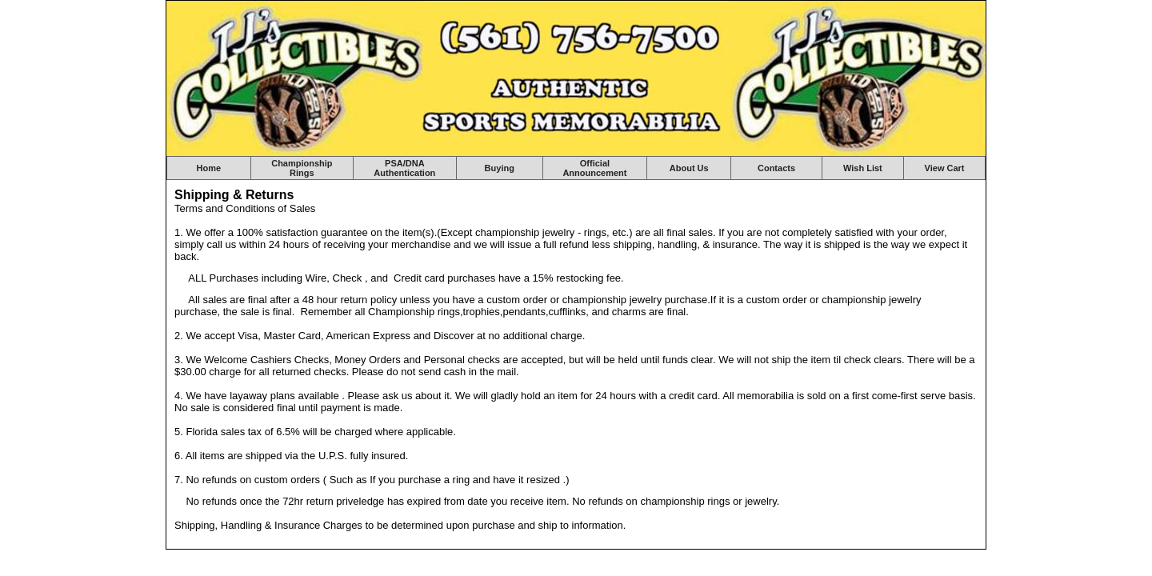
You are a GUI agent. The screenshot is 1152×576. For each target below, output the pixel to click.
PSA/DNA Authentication (404, 168)
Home (209, 168)
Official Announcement (594, 168)
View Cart (945, 168)
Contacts (776, 168)
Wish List (862, 168)
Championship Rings (301, 168)
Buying (499, 168)
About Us (689, 168)
